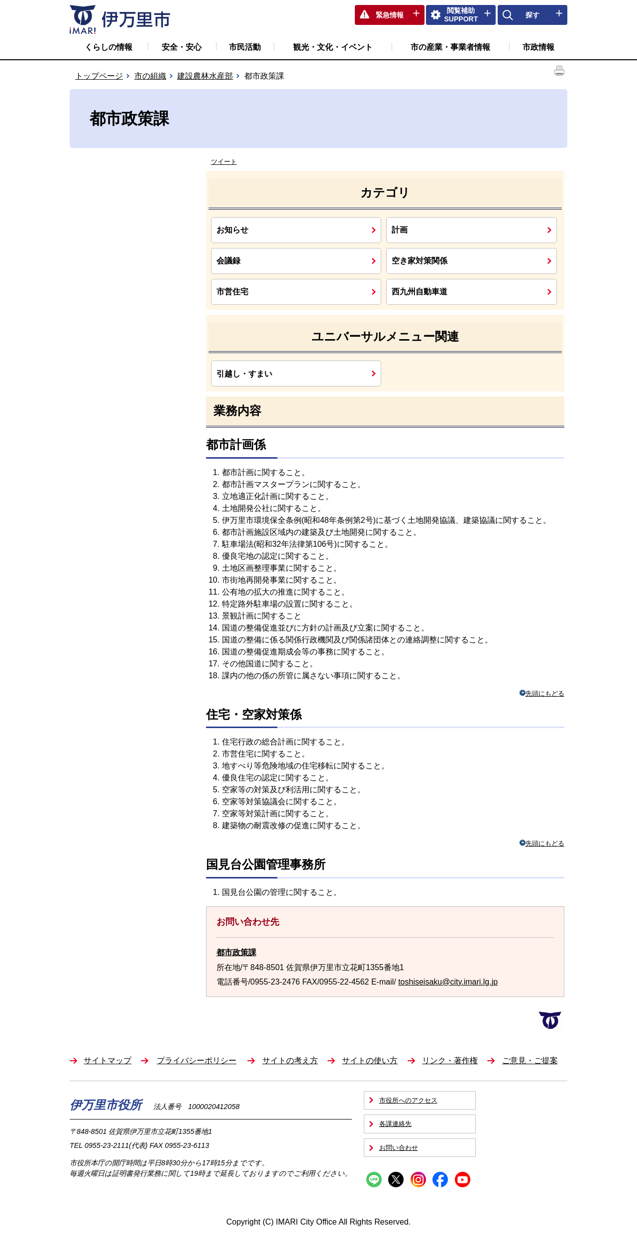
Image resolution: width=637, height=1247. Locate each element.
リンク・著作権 (450, 1060)
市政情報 (538, 47)
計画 (400, 229)
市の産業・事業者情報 (450, 47)
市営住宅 (232, 291)
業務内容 (237, 410)
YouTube (462, 1179)
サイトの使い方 (370, 1060)
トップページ (99, 76)
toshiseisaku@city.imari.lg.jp (448, 982)
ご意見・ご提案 (530, 1060)
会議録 (228, 260)
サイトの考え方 (290, 1060)
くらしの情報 (108, 47)
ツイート (224, 161)
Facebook (440, 1179)
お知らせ (232, 229)
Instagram (418, 1179)
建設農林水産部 (205, 76)
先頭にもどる (542, 693)
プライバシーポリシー (196, 1060)
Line (374, 1179)
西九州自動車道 (419, 291)
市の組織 (150, 76)
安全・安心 (182, 47)
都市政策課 (236, 952)
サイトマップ (107, 1060)
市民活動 (245, 47)
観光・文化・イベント (333, 47)
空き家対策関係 (419, 260)
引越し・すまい (244, 373)
